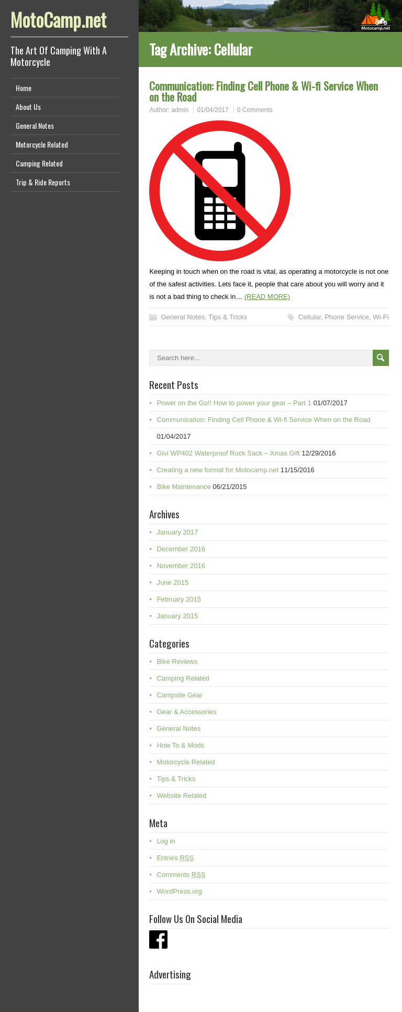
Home (23, 87)
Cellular (309, 317)
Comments (181, 874)
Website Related (181, 795)
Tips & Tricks (227, 317)
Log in (166, 841)
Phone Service (347, 317)
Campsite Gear (179, 695)
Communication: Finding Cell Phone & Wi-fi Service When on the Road (263, 91)
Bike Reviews (177, 661)
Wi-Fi (380, 317)
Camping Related (39, 163)
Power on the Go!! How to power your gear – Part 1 (234, 403)
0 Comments (255, 110)
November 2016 (181, 566)
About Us (28, 106)
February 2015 (179, 599)
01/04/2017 (212, 110)
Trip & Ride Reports (43, 181)
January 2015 (177, 616)
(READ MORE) (267, 297)
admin (179, 110)
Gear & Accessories (186, 712)
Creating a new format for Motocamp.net (217, 470)
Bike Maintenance (183, 487)
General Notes (35, 125)
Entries (175, 858)
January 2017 (177, 532)
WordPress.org (179, 891)
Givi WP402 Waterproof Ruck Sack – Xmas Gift (228, 453)
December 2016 (181, 549)
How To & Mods (180, 745)
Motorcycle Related (42, 144)
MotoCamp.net (58, 19)
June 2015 (172, 582)
